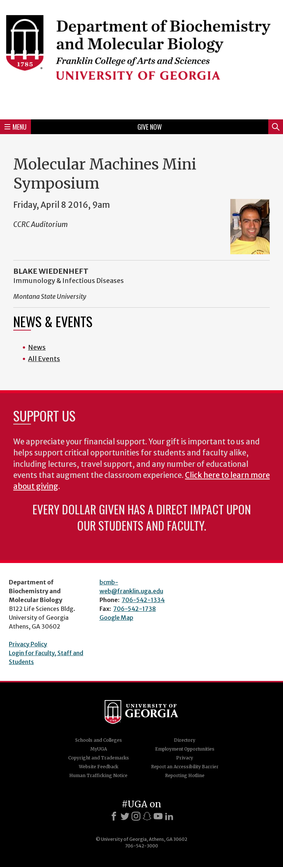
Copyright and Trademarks (98, 758)
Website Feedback (98, 766)
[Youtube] (158, 816)
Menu (15, 127)
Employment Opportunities (184, 749)
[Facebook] (113, 816)
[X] (124, 816)
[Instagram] (136, 816)
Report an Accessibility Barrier (185, 766)
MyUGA (98, 749)
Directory (184, 740)
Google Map (116, 617)
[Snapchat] (147, 816)
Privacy (184, 758)
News (37, 347)
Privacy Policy (28, 644)
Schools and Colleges (98, 740)
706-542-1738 (134, 608)
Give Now (149, 127)
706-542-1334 (143, 600)
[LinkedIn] (169, 816)
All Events (44, 358)
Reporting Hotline (185, 775)
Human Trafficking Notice (98, 775)
